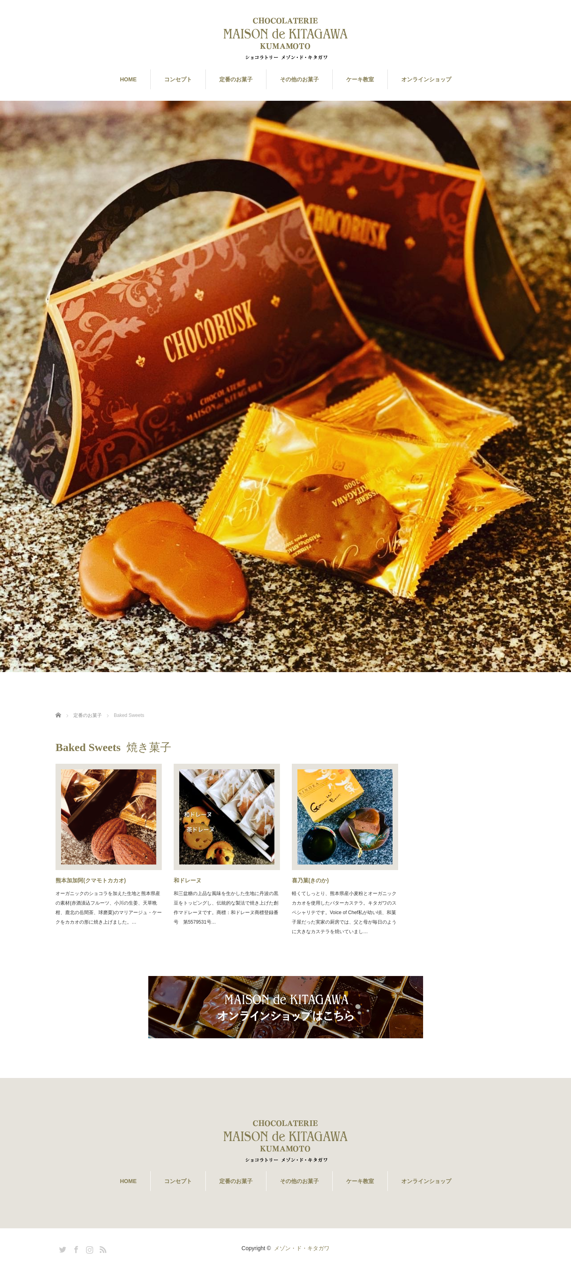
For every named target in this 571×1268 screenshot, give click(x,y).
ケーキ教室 (360, 79)
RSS (102, 1248)
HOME (128, 79)
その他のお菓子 (299, 79)
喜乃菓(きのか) (310, 880)
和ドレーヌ (187, 880)
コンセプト (178, 79)
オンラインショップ (426, 79)
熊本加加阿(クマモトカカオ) (91, 880)
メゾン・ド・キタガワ (302, 1248)
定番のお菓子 (236, 79)
